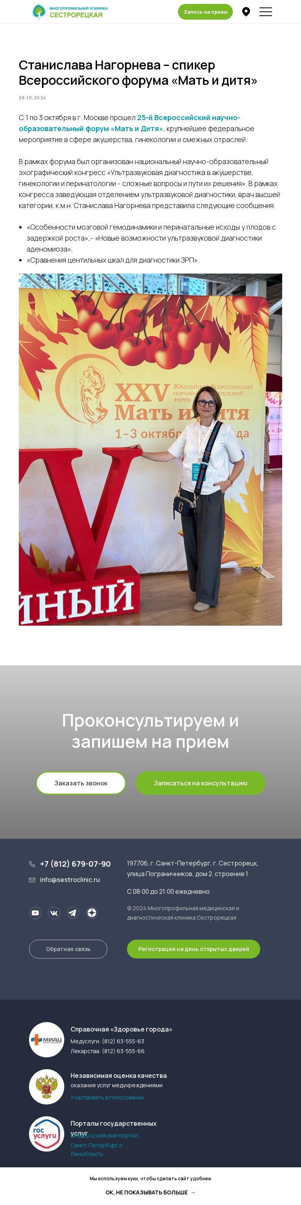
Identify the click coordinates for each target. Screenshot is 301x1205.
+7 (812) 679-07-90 (75, 865)
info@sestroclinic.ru (70, 880)
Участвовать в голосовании (107, 1098)
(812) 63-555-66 (123, 1052)
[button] (205, 12)
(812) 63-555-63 (123, 1042)
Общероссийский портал (104, 1136)
